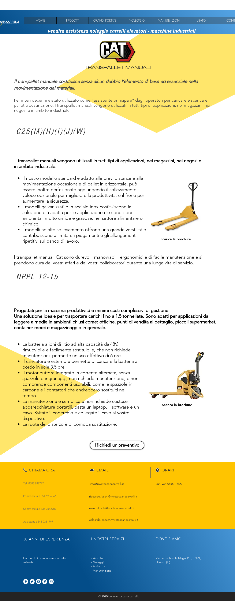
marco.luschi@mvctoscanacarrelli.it (112, 508)
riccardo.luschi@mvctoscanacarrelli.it (113, 496)
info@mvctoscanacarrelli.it (107, 484)
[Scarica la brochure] (176, 239)
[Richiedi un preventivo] (117, 445)
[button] (72, 20)
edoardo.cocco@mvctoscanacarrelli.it (113, 520)
